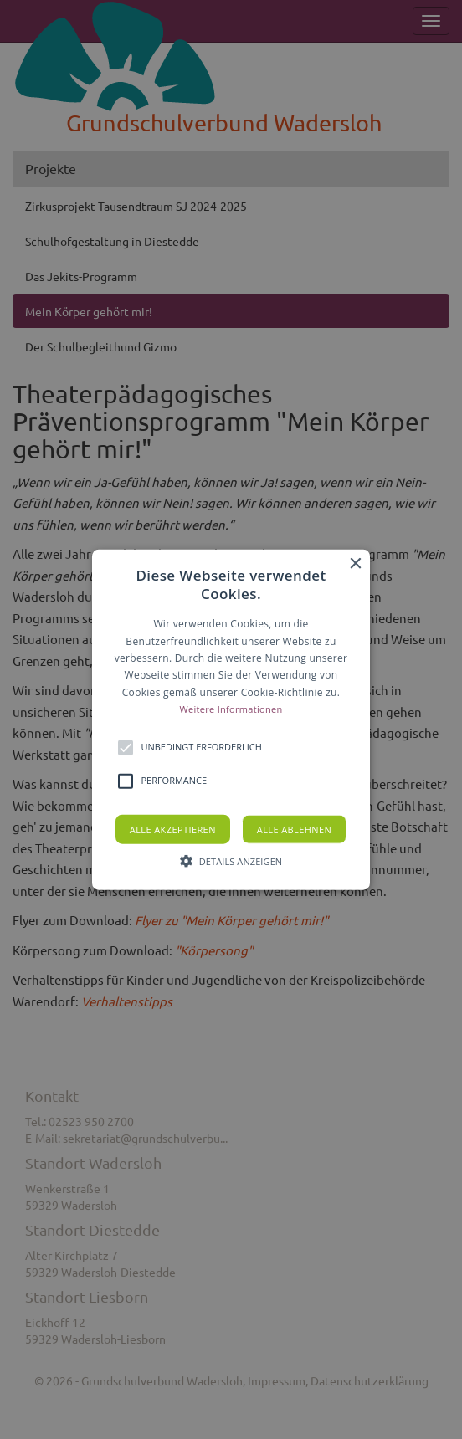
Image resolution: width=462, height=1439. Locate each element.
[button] (230, 720)
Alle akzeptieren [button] (173, 828)
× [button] (355, 564)
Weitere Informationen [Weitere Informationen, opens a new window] (231, 709)
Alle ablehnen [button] (294, 828)
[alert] (231, 719)
